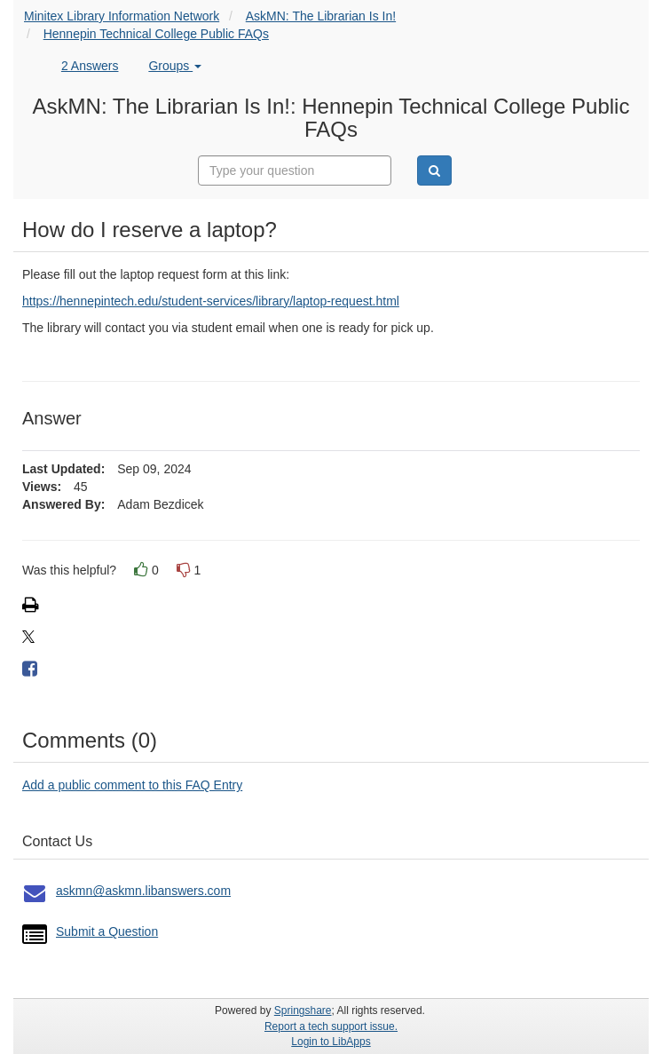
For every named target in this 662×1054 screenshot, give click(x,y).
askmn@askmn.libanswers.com (143, 891)
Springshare (303, 1010)
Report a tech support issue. (331, 1026)
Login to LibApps (330, 1041)
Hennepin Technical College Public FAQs (156, 34)
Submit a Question (107, 931)
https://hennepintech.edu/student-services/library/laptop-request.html (210, 301)
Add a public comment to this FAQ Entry (132, 785)
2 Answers (90, 66)
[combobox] (294, 170)
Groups (174, 66)
